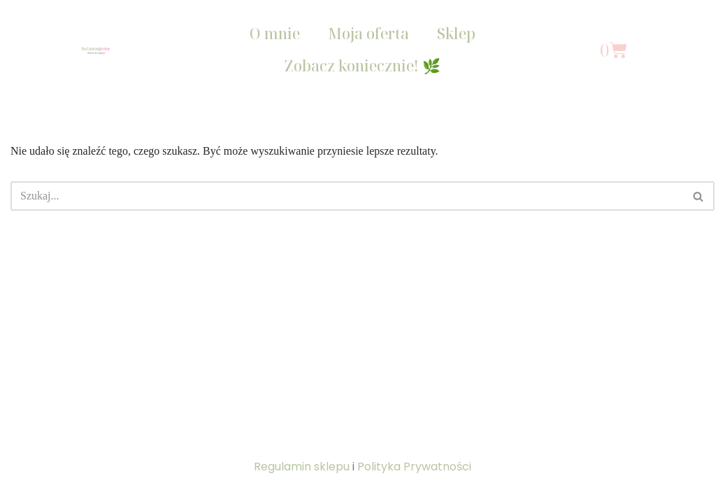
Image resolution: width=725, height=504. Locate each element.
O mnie (275, 33)
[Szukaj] (346, 196)
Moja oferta (368, 33)
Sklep (456, 33)
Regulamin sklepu (302, 466)
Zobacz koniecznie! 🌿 (362, 66)
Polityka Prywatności (414, 466)
